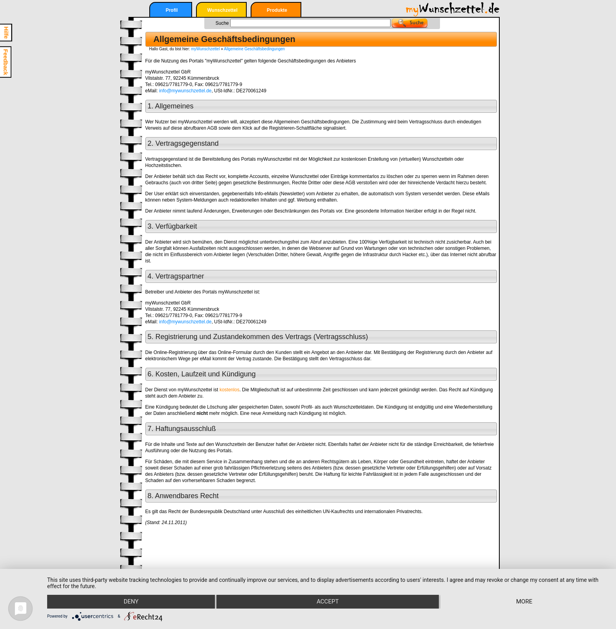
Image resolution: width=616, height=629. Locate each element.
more (524, 601)
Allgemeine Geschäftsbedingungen (254, 49)
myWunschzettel (205, 49)
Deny (130, 601)
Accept (328, 601)
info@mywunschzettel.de (185, 91)
